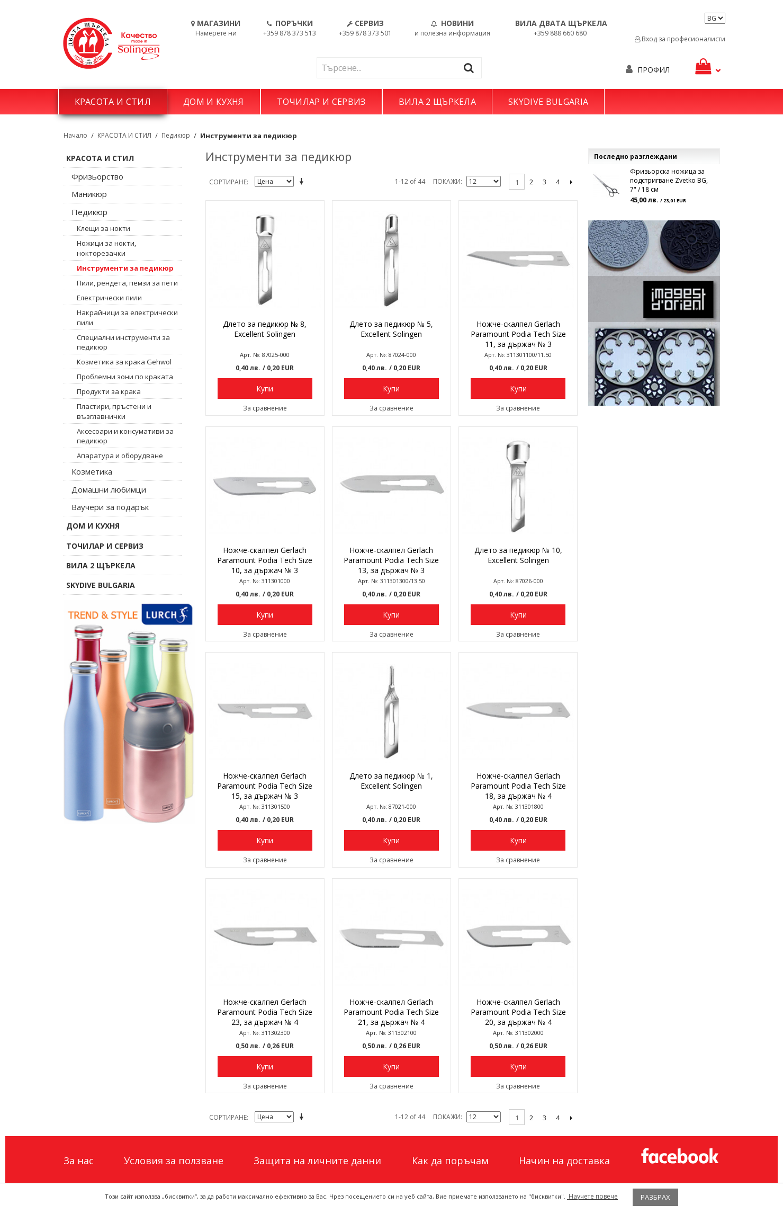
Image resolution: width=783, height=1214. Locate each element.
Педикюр (175, 135)
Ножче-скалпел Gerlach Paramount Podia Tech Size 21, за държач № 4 (391, 1012)
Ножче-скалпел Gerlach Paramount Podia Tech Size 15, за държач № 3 (264, 786)
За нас (79, 1160)
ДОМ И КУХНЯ (213, 102)
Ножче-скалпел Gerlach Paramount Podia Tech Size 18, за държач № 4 (518, 786)
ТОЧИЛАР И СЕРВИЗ (321, 102)
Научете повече (592, 1196)
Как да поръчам (450, 1160)
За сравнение (265, 408)
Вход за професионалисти (680, 38)
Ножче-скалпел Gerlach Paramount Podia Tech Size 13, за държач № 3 (391, 560)
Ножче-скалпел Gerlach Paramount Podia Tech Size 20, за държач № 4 (518, 1012)
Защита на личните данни (317, 1160)
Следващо (571, 182)
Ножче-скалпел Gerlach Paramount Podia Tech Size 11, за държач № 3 (518, 334)
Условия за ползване (173, 1160)
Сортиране (228, 181)
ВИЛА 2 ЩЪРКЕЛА (437, 102)
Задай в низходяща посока (303, 182)
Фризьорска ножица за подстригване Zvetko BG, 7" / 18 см (669, 180)
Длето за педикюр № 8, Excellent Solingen (265, 329)
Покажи (447, 181)
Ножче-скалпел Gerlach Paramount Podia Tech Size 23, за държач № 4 (264, 1012)
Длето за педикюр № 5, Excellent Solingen (391, 329)
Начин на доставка (564, 1160)
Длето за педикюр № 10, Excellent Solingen (518, 555)
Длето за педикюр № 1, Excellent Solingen (391, 781)
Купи (264, 388)
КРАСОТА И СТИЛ (113, 102)
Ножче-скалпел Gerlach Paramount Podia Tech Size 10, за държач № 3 (264, 560)
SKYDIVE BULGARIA (548, 102)
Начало (75, 135)
